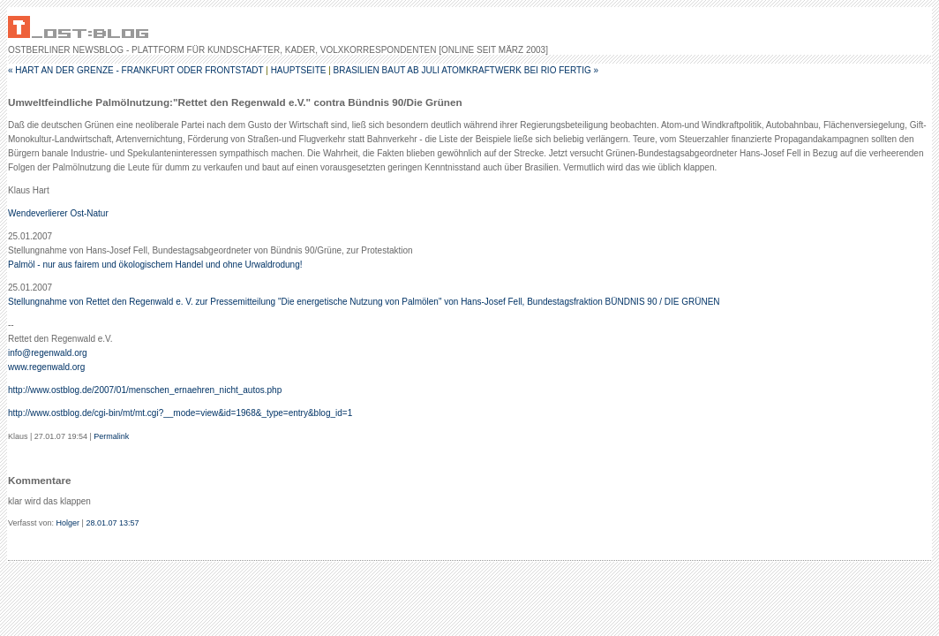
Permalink (111, 436)
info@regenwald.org (47, 353)
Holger (68, 523)
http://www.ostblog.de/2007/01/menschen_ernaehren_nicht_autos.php (145, 390)
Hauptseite (299, 70)
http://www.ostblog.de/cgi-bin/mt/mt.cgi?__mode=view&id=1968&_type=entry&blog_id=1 (180, 413)
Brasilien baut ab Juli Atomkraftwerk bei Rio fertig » (466, 70)
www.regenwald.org (46, 367)
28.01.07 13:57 (112, 523)
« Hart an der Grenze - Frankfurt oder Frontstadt (135, 70)
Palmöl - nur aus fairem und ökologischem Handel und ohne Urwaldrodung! (155, 264)
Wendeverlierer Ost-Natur (58, 213)
